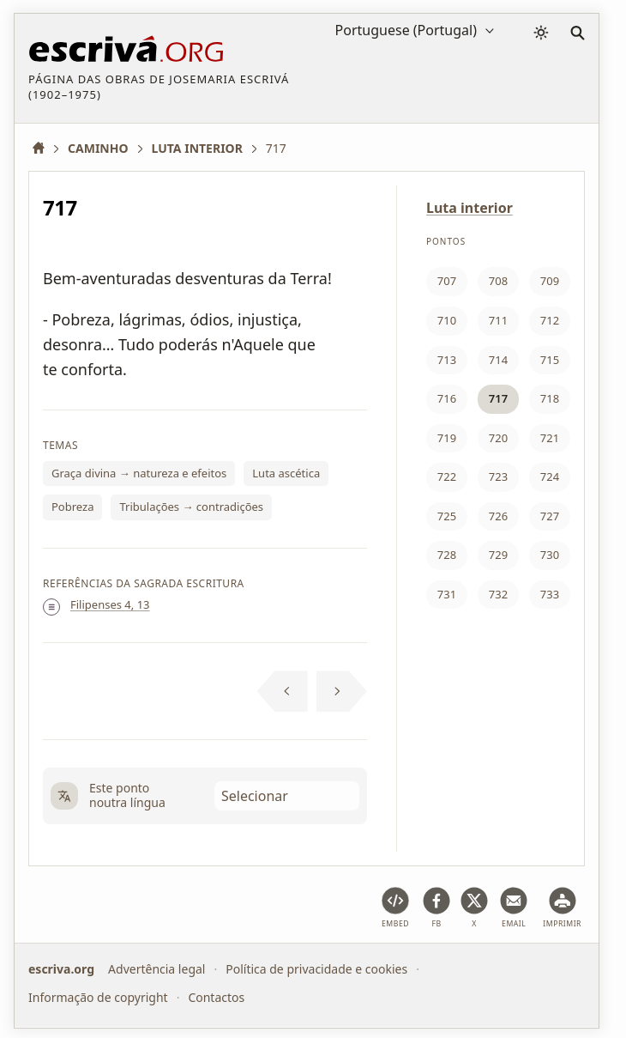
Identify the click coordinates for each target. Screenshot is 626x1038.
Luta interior (469, 207)
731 (446, 594)
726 (498, 516)
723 (498, 476)
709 (549, 280)
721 (549, 438)
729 (498, 554)
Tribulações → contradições (191, 506)
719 (446, 438)
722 (446, 476)
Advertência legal (156, 969)
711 (498, 320)
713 (446, 359)
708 (498, 280)
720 (498, 438)
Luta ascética (286, 473)
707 (446, 280)
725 (446, 516)
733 (549, 594)
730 (549, 554)
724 (549, 476)
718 (549, 398)
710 (446, 320)
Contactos (216, 997)
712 (549, 320)
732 (498, 594)
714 (498, 359)
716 (446, 398)
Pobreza (72, 506)
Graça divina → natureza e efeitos (138, 473)
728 (446, 554)
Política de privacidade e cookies (316, 969)
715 (549, 359)
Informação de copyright (98, 997)
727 (549, 516)
